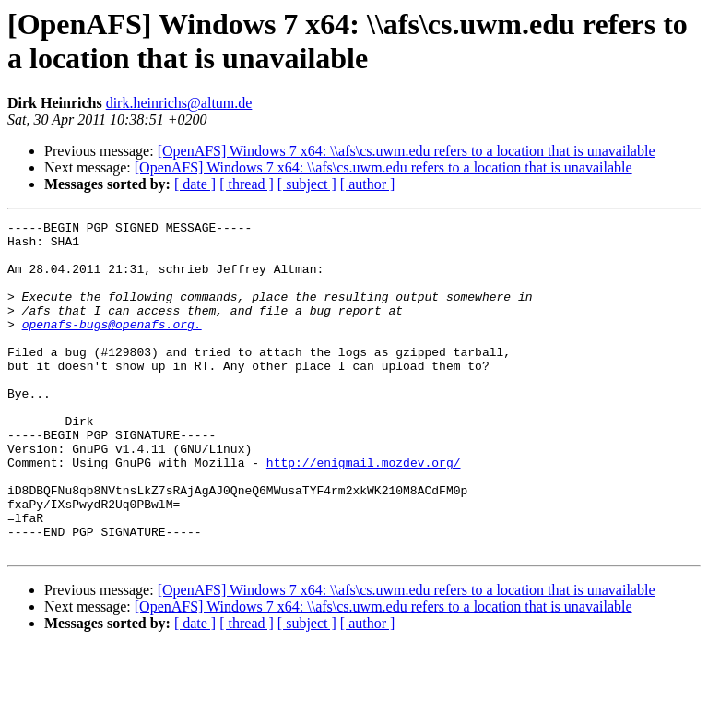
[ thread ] (246, 184)
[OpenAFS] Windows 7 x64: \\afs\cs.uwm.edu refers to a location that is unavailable (406, 151)
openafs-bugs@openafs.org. (112, 346)
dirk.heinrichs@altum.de (179, 103)
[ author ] (367, 184)
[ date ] (195, 184)
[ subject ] (306, 184)
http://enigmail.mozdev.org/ (363, 512)
